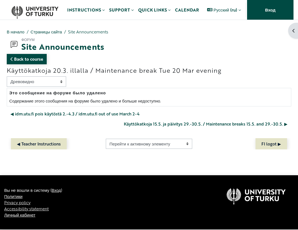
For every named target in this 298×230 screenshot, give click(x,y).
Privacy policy (18, 223)
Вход (270, 10)
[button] (224, 10)
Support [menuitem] (119, 10)
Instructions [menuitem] (84, 10)
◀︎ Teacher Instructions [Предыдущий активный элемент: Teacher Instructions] (39, 144)
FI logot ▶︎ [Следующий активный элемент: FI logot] (271, 144)
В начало (15, 32)
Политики (13, 216)
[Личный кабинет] (35, 10)
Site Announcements (90, 32)
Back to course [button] (26, 59)
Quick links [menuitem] (152, 10)
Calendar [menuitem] (187, 10)
